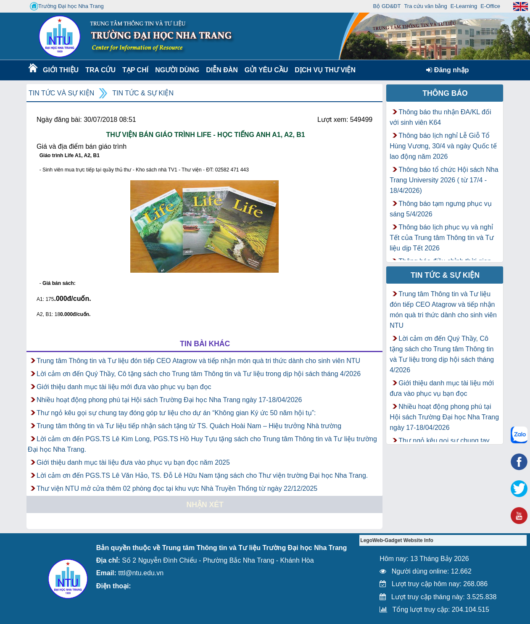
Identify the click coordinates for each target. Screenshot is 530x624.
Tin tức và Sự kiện (61, 93)
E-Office (490, 6)
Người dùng (176, 70)
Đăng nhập (447, 70)
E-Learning (464, 6)
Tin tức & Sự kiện (143, 93)
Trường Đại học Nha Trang (67, 6)
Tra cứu (100, 70)
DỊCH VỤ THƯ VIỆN (323, 70)
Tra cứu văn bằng (425, 6)
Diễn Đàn (222, 70)
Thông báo (445, 93)
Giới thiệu (60, 70)
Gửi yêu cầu (266, 70)
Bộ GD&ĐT (387, 6)
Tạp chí (135, 70)
